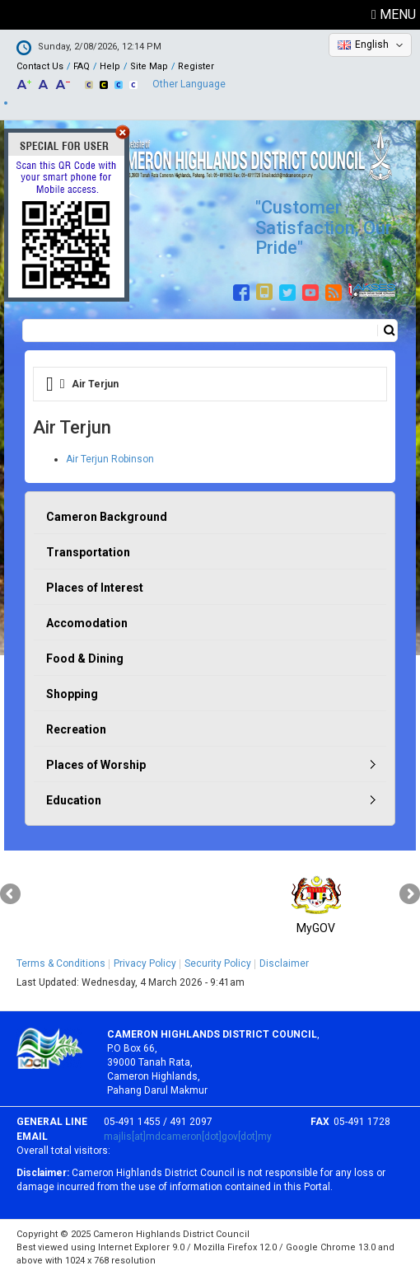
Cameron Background (106, 516)
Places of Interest (94, 587)
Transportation (88, 552)
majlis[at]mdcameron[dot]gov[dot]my (188, 1136)
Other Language (189, 84)
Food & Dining (85, 658)
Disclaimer (284, 963)
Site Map (149, 66)
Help (110, 66)
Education (73, 800)
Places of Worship (96, 764)
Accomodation (87, 623)
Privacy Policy (145, 963)
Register (196, 66)
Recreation (76, 729)
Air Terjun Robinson (110, 459)
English (372, 44)
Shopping (72, 694)
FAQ (81, 66)
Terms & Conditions (60, 963)
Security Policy (217, 963)
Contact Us (39, 66)
